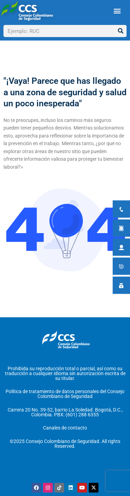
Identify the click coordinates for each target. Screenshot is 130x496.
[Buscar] (120, 31)
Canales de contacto (65, 428)
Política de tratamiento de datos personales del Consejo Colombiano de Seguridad (65, 394)
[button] (117, 11)
